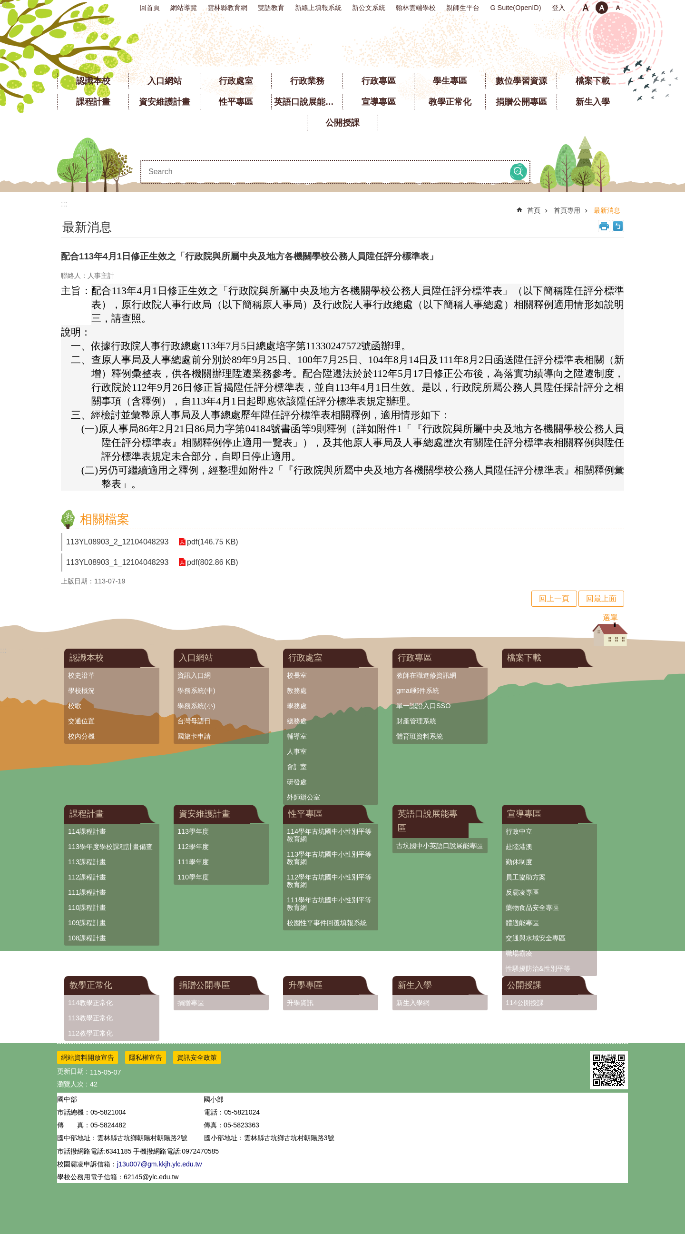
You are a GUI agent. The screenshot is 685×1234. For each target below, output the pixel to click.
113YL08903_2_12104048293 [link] (117, 542)
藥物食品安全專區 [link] (532, 907)
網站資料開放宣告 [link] (87, 1057)
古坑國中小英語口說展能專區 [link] (439, 845)
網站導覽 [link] (183, 7)
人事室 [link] (297, 751)
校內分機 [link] (81, 736)
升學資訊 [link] (300, 1003)
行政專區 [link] (379, 81)
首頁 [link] (533, 210)
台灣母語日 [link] (194, 721)
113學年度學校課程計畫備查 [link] (110, 846)
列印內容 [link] (604, 226)
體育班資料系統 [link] (419, 736)
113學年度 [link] (193, 831)
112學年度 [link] (193, 846)
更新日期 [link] (70, 1071)
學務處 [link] (297, 706)
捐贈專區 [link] (190, 1003)
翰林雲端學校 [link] (416, 7)
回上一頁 (554, 598)
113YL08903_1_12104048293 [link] (117, 562)
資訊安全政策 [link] (197, 1057)
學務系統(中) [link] (196, 690)
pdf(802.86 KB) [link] (212, 562)
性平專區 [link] (236, 102)
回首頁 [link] (150, 7)
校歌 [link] (74, 706)
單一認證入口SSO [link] (423, 706)
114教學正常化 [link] (90, 1003)
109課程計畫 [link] (87, 923)
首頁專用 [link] (567, 210)
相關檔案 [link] (104, 519)
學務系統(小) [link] (196, 706)
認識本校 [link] (93, 81)
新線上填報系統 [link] (318, 7)
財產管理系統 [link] (416, 721)
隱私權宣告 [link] (145, 1057)
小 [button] (585, 7)
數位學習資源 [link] (521, 81)
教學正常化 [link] (450, 102)
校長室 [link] (297, 675)
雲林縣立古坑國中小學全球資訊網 (342, 43)
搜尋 (518, 172)
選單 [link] (610, 617)
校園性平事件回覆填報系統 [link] (327, 923)
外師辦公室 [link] (303, 797)
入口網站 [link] (164, 81)
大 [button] (618, 7)
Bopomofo (618, 226)
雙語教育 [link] (271, 7)
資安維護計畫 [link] (164, 102)
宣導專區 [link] (379, 102)
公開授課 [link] (342, 123)
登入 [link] (558, 7)
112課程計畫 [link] (87, 877)
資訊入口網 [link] (194, 675)
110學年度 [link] (193, 877)
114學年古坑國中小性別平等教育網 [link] (329, 835)
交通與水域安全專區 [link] (536, 938)
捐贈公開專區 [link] (521, 102)
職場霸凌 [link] (519, 953)
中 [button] (602, 7)
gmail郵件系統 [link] (417, 690)
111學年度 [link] (193, 862)
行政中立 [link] (519, 831)
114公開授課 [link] (525, 1003)
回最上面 (601, 598)
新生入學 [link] (593, 102)
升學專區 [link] (305, 985)
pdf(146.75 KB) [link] (212, 542)
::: (3, 4)
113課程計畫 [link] (87, 862)
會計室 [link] (297, 766)
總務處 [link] (297, 721)
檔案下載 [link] (593, 81)
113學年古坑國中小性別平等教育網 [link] (329, 858)
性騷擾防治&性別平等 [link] (538, 968)
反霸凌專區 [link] (522, 892)
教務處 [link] (297, 690)
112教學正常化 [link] (90, 1033)
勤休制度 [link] (519, 862)
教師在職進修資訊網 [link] (426, 675)
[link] (609, 1070)
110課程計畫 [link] (87, 907)
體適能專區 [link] (522, 923)
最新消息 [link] (607, 210)
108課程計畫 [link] (87, 938)
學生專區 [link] (450, 81)
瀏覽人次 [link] (70, 1084)
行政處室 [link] (236, 81)
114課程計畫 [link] (87, 831)
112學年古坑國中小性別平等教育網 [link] (329, 880)
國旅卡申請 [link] (194, 736)
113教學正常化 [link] (90, 1018)
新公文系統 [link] (368, 7)
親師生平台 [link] (463, 7)
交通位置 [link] (81, 721)
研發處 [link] (297, 782)
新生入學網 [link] (413, 1003)
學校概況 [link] (81, 690)
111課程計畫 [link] (87, 892)
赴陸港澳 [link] (519, 846)
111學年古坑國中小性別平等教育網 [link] (329, 903)
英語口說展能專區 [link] (308, 102)
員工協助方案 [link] (526, 877)
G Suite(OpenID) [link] (515, 7)
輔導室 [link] (297, 736)
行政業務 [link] (307, 81)
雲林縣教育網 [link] (227, 7)
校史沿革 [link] (81, 675)
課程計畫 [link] (93, 102)
